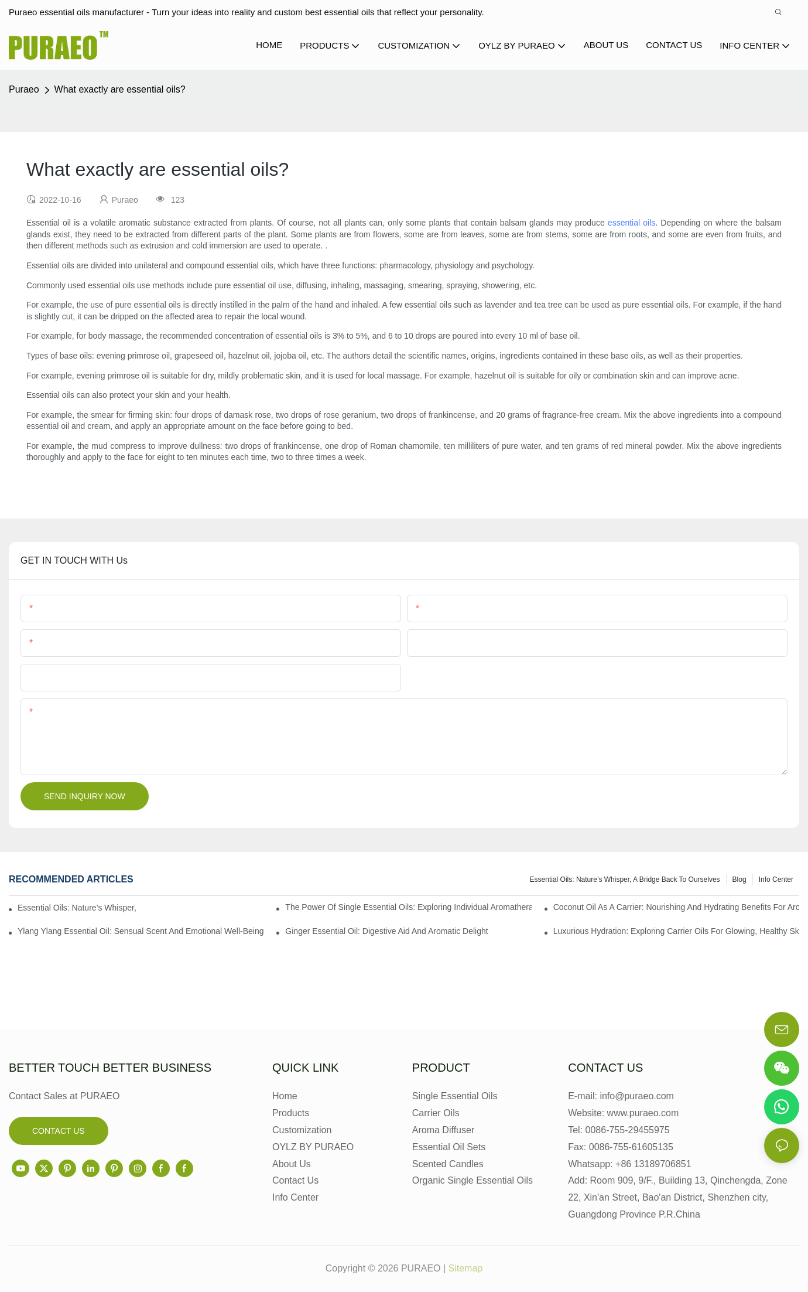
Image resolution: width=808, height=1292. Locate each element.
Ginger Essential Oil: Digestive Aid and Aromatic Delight (386, 931)
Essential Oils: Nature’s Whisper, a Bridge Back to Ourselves (625, 879)
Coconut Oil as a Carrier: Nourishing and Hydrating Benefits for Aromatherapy (676, 907)
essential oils (631, 222)
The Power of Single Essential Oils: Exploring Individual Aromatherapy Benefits (408, 907)
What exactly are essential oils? (120, 89)
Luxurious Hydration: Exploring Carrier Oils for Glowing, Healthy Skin (676, 931)
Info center (776, 879)
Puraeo (24, 89)
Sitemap (465, 1268)
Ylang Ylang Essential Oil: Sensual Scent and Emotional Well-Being (140, 931)
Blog (739, 879)
